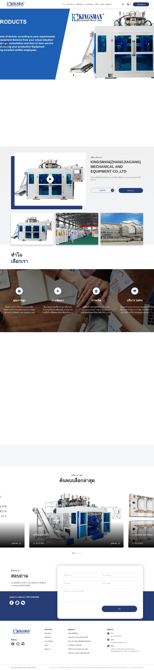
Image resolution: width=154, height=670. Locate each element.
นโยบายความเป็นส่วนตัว (18, 667)
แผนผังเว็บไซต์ (31, 667)
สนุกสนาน (130, 190)
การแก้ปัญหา (89, 4)
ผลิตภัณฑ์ (79, 4)
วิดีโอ (97, 4)
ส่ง (119, 609)
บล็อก (102, 4)
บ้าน (64, 4)
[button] (73, 75)
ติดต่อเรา (109, 4)
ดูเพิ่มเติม (107, 190)
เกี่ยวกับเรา (71, 4)
